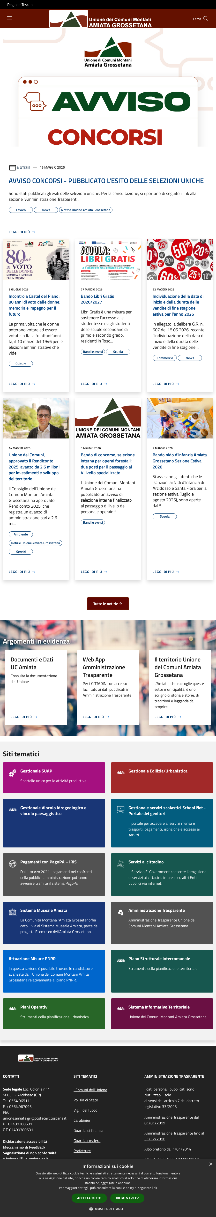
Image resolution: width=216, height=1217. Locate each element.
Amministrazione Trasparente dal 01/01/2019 (171, 1120)
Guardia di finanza (88, 1130)
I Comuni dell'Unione (90, 1090)
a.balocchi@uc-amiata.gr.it (25, 1159)
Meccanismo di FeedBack (24, 1147)
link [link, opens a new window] (154, 1188)
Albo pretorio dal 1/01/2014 (167, 1149)
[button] (108, 1208)
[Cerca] (206, 19)
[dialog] (108, 1188)
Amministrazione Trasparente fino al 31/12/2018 (174, 1136)
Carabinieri (82, 1120)
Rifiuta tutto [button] (127, 1198)
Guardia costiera (87, 1140)
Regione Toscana (21, 4)
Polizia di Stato (86, 1100)
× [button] (210, 1164)
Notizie (23, 167)
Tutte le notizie (108, 604)
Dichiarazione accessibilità (25, 1141)
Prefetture (82, 1151)
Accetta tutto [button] (89, 1198)
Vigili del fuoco (85, 1110)
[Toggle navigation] (10, 18)
